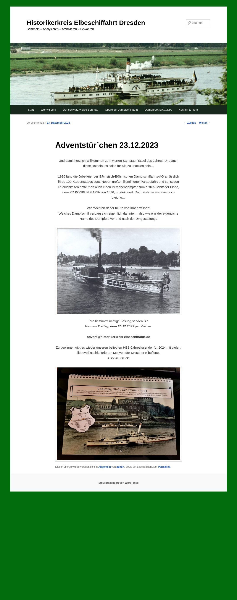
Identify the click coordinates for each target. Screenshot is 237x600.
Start (31, 109)
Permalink (164, 466)
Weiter (204, 122)
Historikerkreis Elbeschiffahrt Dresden (86, 22)
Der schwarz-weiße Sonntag (80, 109)
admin (120, 466)
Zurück (190, 122)
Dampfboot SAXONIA (158, 109)
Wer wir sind (48, 109)
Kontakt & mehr (188, 109)
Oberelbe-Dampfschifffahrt (121, 109)
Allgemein (104, 466)
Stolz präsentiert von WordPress (118, 482)
